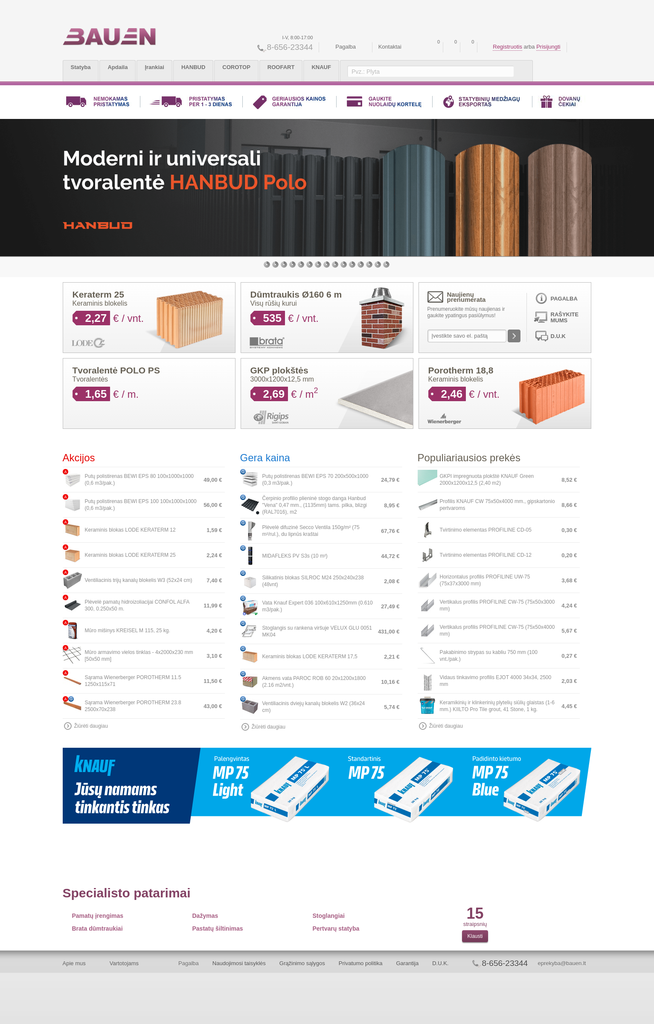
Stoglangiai (329, 915)
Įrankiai (154, 67)
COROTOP (236, 67)
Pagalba (345, 46)
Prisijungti (548, 46)
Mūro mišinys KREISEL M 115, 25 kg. (127, 630)
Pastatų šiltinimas (217, 928)
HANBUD (193, 67)
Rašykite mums (565, 317)
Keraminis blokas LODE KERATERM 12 (130, 530)
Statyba (81, 67)
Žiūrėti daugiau (91, 726)
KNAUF (321, 67)
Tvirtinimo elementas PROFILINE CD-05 (486, 530)
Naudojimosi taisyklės (239, 963)
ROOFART (281, 67)
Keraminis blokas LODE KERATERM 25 (130, 555)
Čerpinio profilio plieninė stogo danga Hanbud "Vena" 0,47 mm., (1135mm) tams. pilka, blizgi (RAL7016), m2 (314, 505)
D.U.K (558, 336)
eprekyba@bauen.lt (562, 963)
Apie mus (74, 963)
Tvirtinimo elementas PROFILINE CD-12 (486, 555)
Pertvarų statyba (336, 928)
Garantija (407, 963)
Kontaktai (389, 46)
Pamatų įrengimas (98, 915)
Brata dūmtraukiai (97, 928)
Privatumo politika (361, 963)
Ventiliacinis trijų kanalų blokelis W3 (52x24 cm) (138, 580)
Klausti (475, 936)
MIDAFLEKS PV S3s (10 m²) (295, 556)
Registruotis (507, 46)
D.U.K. (440, 963)
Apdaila (118, 67)
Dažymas (205, 915)
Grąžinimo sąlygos (302, 963)
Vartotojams (124, 963)
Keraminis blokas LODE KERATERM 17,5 (310, 657)
